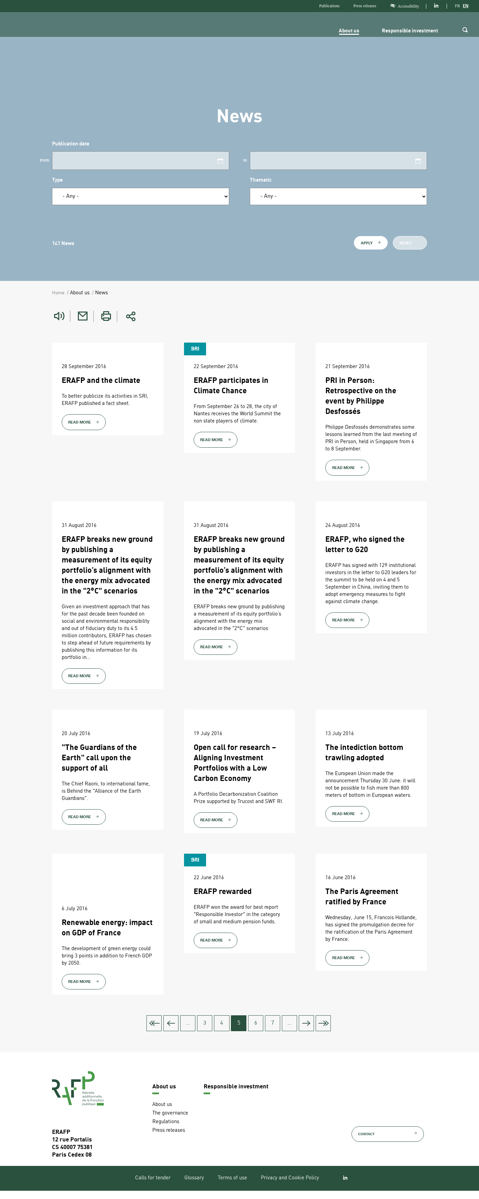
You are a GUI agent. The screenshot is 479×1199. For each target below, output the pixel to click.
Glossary (194, 1186)
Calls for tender (153, 1186)
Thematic (261, 180)
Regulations (165, 1130)
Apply (371, 243)
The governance (170, 1121)
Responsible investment (407, 31)
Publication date (70, 144)
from (44, 161)
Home (58, 293)
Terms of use (232, 1186)
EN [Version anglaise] (465, 6)
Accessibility (404, 6)
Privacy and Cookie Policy (290, 1186)
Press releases (364, 6)
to (245, 161)
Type (57, 180)
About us (344, 31)
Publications (329, 6)
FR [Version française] (457, 6)
